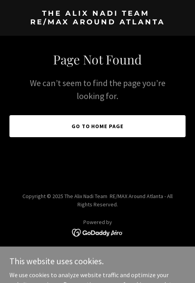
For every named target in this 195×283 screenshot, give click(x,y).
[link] (97, 22)
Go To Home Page (98, 126)
